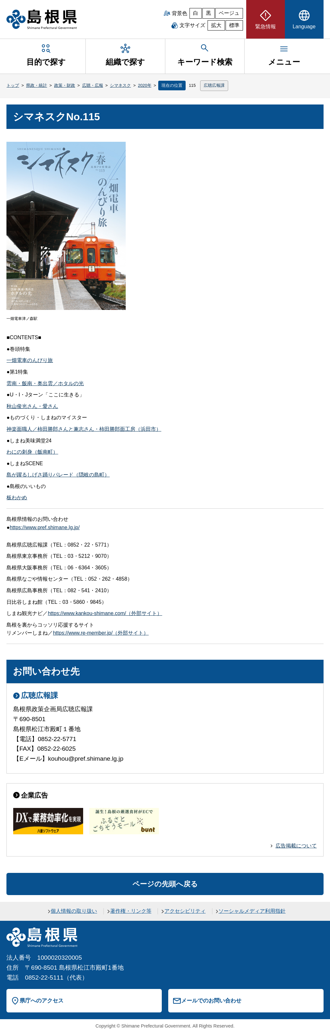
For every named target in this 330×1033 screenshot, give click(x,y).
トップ (12, 85)
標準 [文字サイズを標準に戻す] (234, 25)
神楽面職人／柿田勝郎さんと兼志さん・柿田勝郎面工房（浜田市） (83, 429)
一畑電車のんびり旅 (29, 360)
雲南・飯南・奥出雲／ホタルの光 (45, 383)
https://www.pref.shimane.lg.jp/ (45, 527)
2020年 (144, 85)
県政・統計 (36, 85)
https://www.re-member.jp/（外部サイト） (101, 633)
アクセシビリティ (185, 911)
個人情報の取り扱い (74, 911)
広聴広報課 (214, 85)
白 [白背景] (195, 13)
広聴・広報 (92, 85)
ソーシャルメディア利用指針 (252, 911)
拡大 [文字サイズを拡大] (216, 25)
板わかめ (16, 497)
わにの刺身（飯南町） (32, 452)
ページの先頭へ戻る (165, 884)
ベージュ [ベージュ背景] (229, 13)
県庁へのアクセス (41, 1000)
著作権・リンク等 (130, 911)
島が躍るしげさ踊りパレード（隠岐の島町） (58, 474)
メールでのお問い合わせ (211, 1000)
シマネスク (120, 85)
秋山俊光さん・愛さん (32, 406)
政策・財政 (64, 85)
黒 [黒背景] (208, 13)
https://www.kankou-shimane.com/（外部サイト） (105, 613)
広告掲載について (296, 845)
